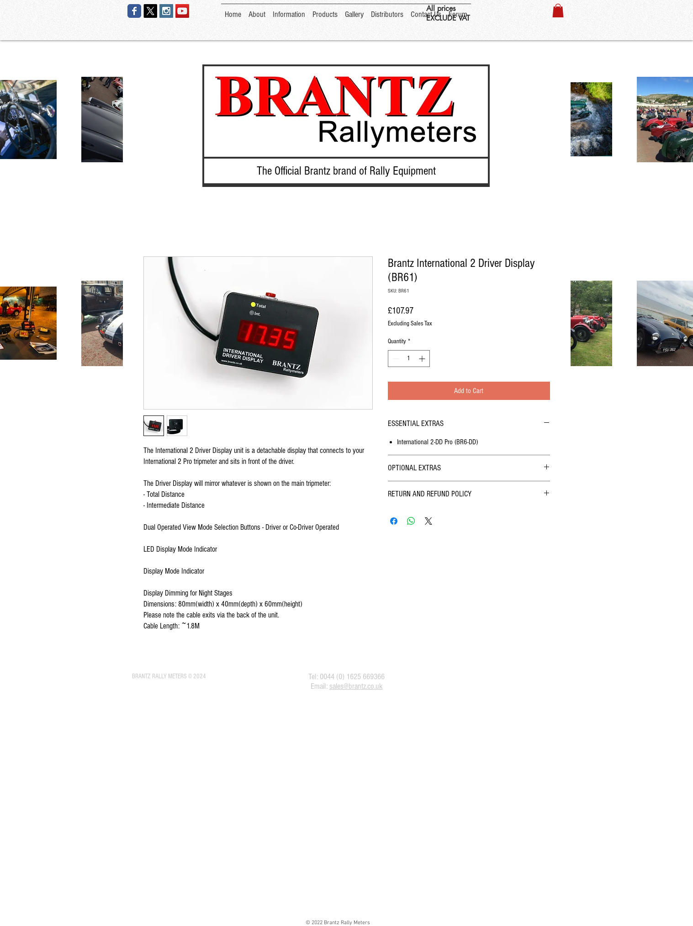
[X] (150, 11)
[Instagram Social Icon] (166, 11)
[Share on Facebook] (393, 521)
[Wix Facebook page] (134, 11)
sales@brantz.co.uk (356, 686)
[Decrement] (395, 359)
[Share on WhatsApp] (411, 521)
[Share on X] (428, 521)
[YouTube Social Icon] (182, 11)
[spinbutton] (409, 359)
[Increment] (422, 359)
